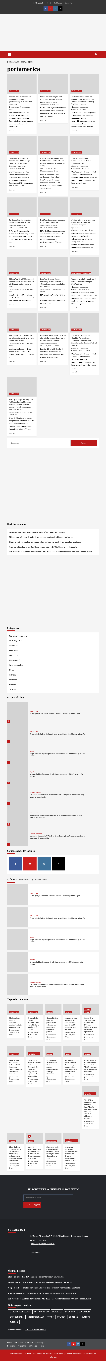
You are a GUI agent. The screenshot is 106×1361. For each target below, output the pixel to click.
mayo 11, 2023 (77, 289)
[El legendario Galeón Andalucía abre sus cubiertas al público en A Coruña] (17, 733)
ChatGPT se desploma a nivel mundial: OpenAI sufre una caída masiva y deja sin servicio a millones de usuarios (90, 1109)
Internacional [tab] (40, 879)
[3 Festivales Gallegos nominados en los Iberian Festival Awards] (84, 145)
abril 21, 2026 (52, 1079)
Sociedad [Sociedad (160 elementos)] (73, 1317)
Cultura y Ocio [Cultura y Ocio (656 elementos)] (41, 1312)
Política (12, 675)
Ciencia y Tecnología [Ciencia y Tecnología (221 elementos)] (20, 1312)
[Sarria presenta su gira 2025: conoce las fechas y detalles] (53, 84)
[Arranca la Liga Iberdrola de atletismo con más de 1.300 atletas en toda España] (17, 774)
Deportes (13, 645)
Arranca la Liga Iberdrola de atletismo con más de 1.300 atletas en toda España (43, 547)
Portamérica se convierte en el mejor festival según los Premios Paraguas (83, 222)
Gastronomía (87, 273)
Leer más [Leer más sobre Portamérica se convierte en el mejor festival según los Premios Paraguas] (74, 251)
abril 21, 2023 (25, 343)
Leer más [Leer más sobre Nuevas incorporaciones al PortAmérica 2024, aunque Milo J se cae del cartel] (12, 190)
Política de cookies (36, 1346)
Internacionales (16, 665)
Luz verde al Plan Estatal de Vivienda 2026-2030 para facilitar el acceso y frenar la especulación (50, 552)
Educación (13, 655)
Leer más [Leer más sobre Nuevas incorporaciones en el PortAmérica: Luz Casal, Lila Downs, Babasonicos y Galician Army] (43, 192)
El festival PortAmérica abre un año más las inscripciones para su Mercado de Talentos (53, 338)
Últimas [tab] (13, 879)
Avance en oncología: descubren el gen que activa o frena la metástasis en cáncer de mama (71, 1154)
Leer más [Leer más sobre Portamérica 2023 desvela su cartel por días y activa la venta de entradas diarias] (12, 361)
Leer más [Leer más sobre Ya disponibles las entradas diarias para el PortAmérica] (12, 246)
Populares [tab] (25, 879)
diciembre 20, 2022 (27, 412)
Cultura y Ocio (14, 90)
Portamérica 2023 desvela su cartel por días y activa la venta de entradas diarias (21, 338)
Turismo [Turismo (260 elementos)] (14, 1322)
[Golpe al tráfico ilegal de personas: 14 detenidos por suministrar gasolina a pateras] (17, 753)
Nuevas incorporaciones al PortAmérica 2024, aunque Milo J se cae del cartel (20, 160)
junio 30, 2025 (26, 107)
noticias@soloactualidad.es (42, 1243)
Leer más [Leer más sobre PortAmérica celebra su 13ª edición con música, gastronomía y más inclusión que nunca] (12, 131)
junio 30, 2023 (57, 289)
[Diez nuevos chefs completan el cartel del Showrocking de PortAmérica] (84, 266)
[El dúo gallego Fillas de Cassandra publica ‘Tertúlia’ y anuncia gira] (17, 712)
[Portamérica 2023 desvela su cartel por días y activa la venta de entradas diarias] (22, 323)
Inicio (49, 3)
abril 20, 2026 (89, 1123)
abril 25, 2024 (15, 168)
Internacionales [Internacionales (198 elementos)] (35, 1317)
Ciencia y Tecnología (18, 636)
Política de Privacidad (16, 1346)
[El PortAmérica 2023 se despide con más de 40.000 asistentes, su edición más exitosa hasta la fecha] (22, 266)
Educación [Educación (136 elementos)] (84, 1312)
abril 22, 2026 (89, 1037)
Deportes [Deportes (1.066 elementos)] (57, 1312)
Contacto (68, 3)
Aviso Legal (40, 1342)
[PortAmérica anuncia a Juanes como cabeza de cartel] (53, 207)
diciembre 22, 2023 (47, 171)
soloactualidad (15, 107)
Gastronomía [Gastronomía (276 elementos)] (16, 1317)
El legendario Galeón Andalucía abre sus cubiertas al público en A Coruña (41, 537)
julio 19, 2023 (25, 289)
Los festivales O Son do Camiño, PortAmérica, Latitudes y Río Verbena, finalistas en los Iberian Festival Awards (84, 340)
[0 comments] (86, 230)
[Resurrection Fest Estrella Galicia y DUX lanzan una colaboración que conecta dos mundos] (17, 815)
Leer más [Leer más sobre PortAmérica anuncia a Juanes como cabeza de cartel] (43, 246)
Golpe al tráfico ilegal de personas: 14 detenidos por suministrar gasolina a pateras (45, 542)
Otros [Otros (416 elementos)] (50, 1317)
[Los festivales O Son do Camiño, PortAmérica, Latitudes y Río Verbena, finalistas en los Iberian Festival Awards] (84, 323)
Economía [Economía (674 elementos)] (70, 1312)
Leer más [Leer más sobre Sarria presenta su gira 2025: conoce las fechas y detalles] (43, 120)
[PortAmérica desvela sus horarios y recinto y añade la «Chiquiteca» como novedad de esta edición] (53, 266)
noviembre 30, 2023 (47, 228)
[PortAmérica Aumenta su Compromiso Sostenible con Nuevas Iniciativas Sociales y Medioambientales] (84, 84)
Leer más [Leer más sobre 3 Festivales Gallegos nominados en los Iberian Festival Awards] (74, 187)
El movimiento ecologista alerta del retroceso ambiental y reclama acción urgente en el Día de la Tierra (15, 1154)
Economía (13, 650)
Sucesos (12, 684)
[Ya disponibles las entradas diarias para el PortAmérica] (22, 207)
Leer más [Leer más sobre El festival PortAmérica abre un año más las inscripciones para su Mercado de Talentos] (43, 361)
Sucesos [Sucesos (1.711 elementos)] (86, 1317)
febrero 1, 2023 (77, 350)
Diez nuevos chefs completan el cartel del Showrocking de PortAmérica (83, 281)
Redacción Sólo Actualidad (49, 102)
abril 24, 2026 (15, 1032)
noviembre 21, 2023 (78, 230)
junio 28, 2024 (77, 109)
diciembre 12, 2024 (47, 104)
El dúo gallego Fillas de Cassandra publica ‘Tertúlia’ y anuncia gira (37, 532)
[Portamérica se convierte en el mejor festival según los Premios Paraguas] (84, 207)
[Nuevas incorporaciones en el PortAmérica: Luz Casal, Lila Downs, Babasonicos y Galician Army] (53, 145)
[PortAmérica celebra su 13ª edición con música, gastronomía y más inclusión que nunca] (22, 84)
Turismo (12, 689)
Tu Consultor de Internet (35, 1329)
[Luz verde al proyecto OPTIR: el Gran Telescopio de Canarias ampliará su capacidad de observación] (17, 836)
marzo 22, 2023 (46, 345)
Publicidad (58, 3)
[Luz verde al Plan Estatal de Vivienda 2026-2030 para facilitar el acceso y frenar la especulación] (17, 794)
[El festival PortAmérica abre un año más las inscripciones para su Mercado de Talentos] (53, 323)
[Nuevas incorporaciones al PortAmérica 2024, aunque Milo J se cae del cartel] (22, 145)
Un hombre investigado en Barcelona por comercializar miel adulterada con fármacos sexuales (71, 1067)
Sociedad (13, 680)
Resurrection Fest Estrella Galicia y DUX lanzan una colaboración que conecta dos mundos (15, 1067)
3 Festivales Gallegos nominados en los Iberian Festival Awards (81, 160)
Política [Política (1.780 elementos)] (61, 1317)
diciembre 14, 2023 (78, 168)
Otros (11, 670)
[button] (9, 54)
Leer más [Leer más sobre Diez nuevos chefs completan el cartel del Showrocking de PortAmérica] (74, 308)
